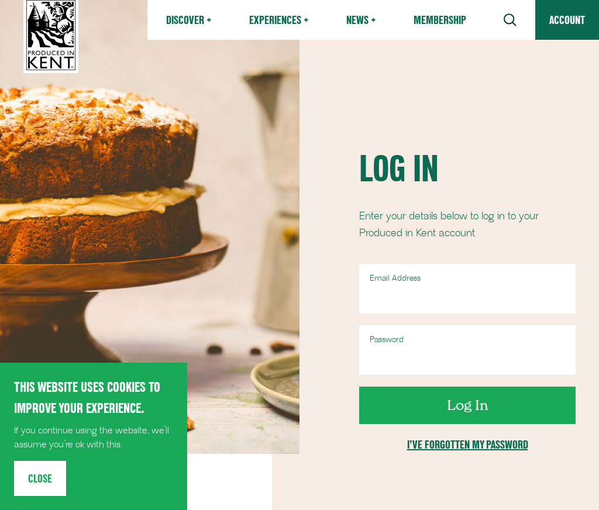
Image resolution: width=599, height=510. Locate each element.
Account (567, 19)
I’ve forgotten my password (467, 444)
